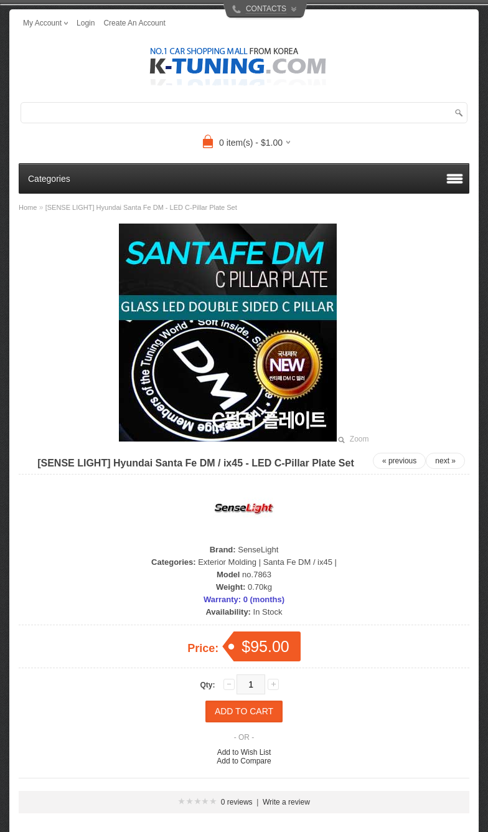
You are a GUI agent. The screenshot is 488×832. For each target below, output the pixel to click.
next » (445, 460)
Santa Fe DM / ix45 (297, 562)
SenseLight (258, 549)
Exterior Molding (227, 562)
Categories (49, 179)
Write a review (286, 802)
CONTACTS (266, 8)
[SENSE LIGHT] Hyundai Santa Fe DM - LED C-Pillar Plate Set (141, 207)
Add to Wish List (244, 752)
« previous (399, 460)
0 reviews (237, 802)
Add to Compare (244, 761)
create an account (134, 23)
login (86, 23)
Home (28, 207)
